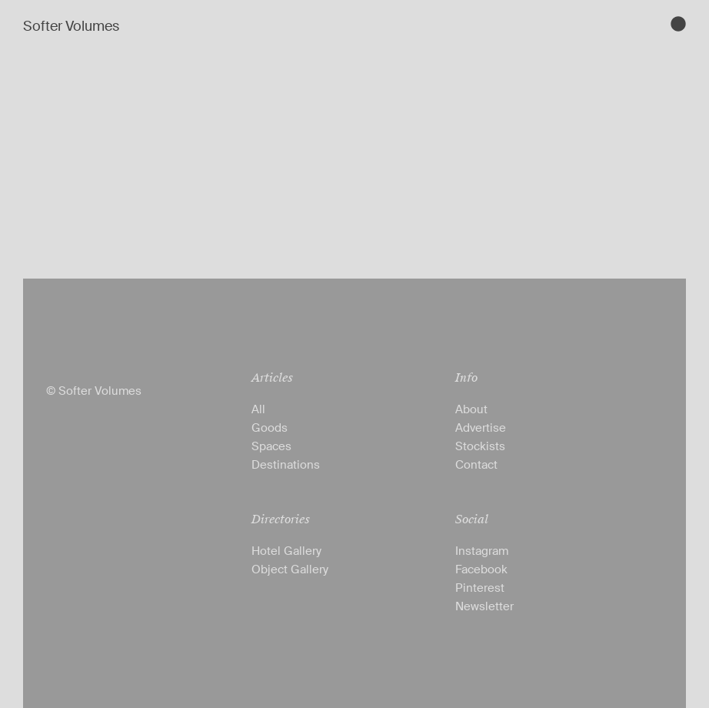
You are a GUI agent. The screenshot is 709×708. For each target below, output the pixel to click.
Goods (269, 428)
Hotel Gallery (286, 551)
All (258, 409)
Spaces (271, 446)
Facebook (481, 569)
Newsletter (484, 606)
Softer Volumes (71, 26)
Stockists (480, 446)
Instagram (481, 551)
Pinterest (479, 588)
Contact (476, 465)
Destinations (285, 465)
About (471, 409)
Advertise (480, 428)
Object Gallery (289, 569)
